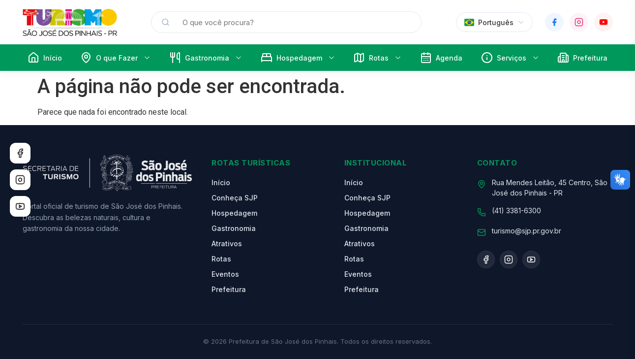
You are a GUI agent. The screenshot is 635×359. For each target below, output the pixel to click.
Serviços (510, 58)
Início (45, 58)
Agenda (441, 58)
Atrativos (227, 243)
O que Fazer (115, 58)
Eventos (225, 274)
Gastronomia (205, 58)
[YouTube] (603, 22)
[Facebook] (554, 22)
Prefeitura (582, 58)
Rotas (377, 58)
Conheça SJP (235, 198)
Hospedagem (298, 58)
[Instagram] (579, 22)
